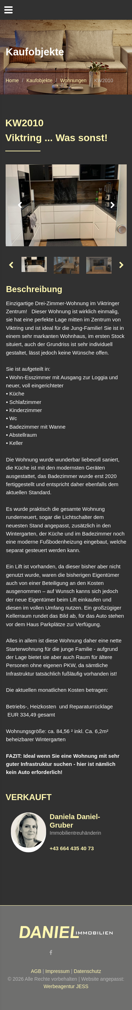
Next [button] (112, 205)
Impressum (57, 971)
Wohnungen (73, 80)
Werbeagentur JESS (66, 986)
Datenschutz (87, 971)
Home (12, 80)
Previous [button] (19, 205)
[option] (66, 205)
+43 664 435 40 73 (72, 848)
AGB (36, 971)
